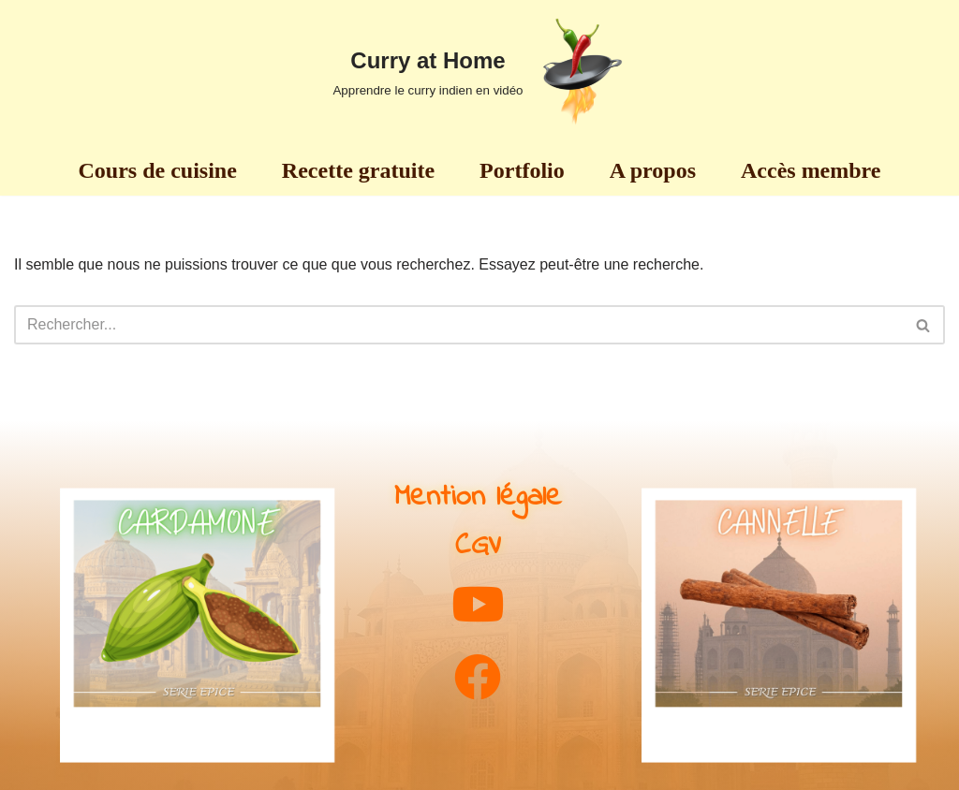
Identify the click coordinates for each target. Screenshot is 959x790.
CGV (478, 546)
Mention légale (478, 497)
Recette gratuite (358, 170)
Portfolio (522, 170)
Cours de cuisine (158, 170)
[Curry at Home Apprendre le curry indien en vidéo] (479, 72)
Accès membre (810, 170)
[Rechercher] (458, 324)
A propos (653, 170)
